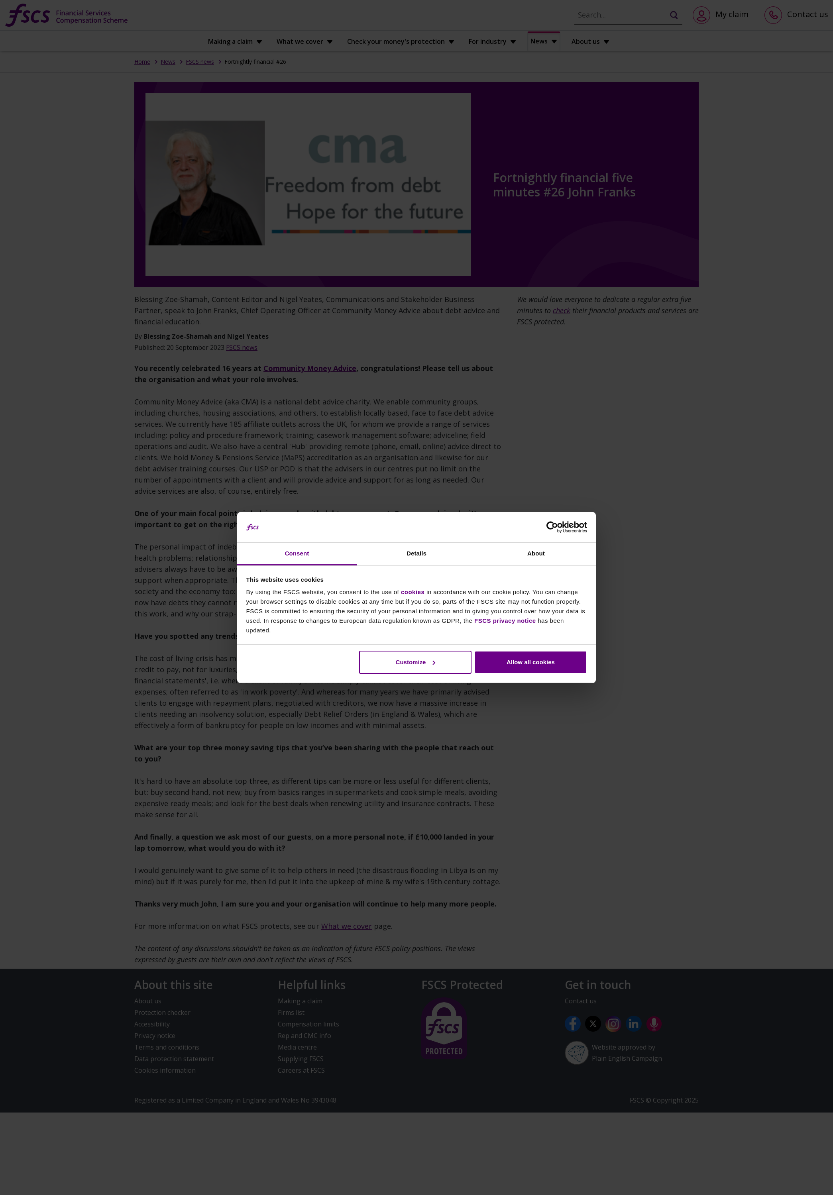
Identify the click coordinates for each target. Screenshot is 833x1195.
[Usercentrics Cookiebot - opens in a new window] (552, 527)
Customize (416, 662)
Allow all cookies (531, 662)
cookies (412, 592)
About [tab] (536, 553)
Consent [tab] (297, 553)
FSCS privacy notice (505, 620)
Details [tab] (416, 553)
